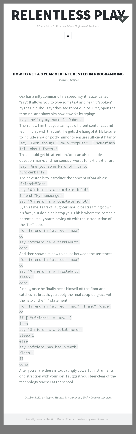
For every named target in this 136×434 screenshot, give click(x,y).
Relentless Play (68, 14)
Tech (85, 403)
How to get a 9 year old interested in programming (68, 76)
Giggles (74, 85)
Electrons (63, 85)
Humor (59, 403)
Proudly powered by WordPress (45, 424)
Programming (73, 403)
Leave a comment (101, 403)
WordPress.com (100, 424)
